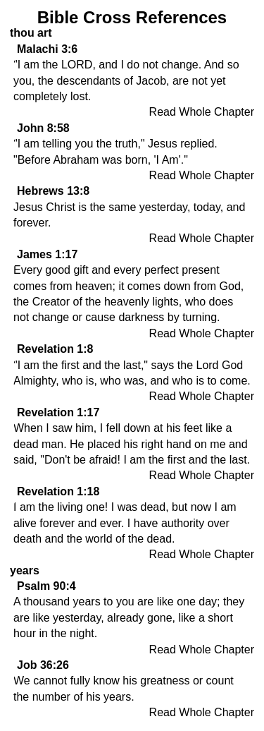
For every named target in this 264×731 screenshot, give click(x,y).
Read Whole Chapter (201, 112)
